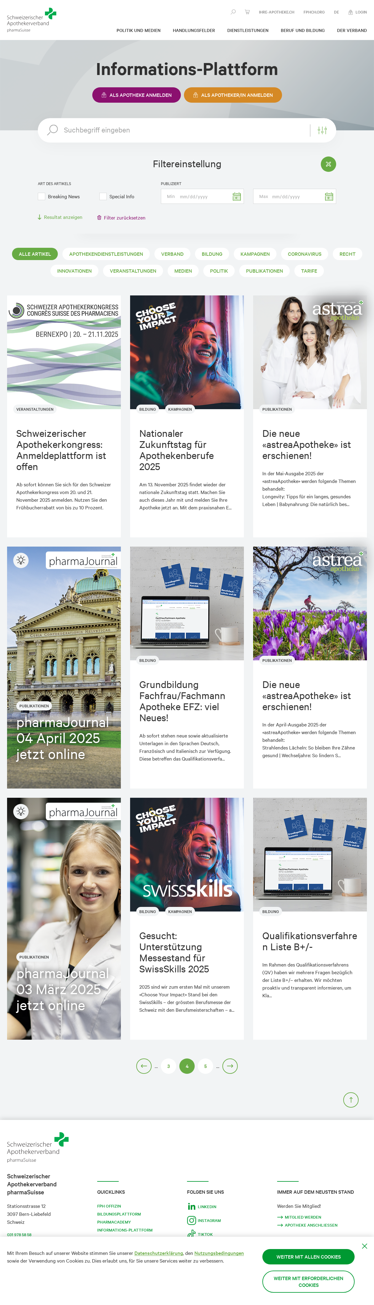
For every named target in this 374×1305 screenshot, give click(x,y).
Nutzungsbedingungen (219, 1253)
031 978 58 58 (19, 1234)
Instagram (204, 1220)
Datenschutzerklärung (158, 1253)
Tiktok (200, 1234)
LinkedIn (201, 1206)
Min (171, 196)
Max (263, 196)
